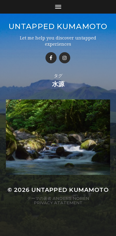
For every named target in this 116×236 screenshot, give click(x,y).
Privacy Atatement (58, 202)
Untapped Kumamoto (58, 26)
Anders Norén (71, 198)
